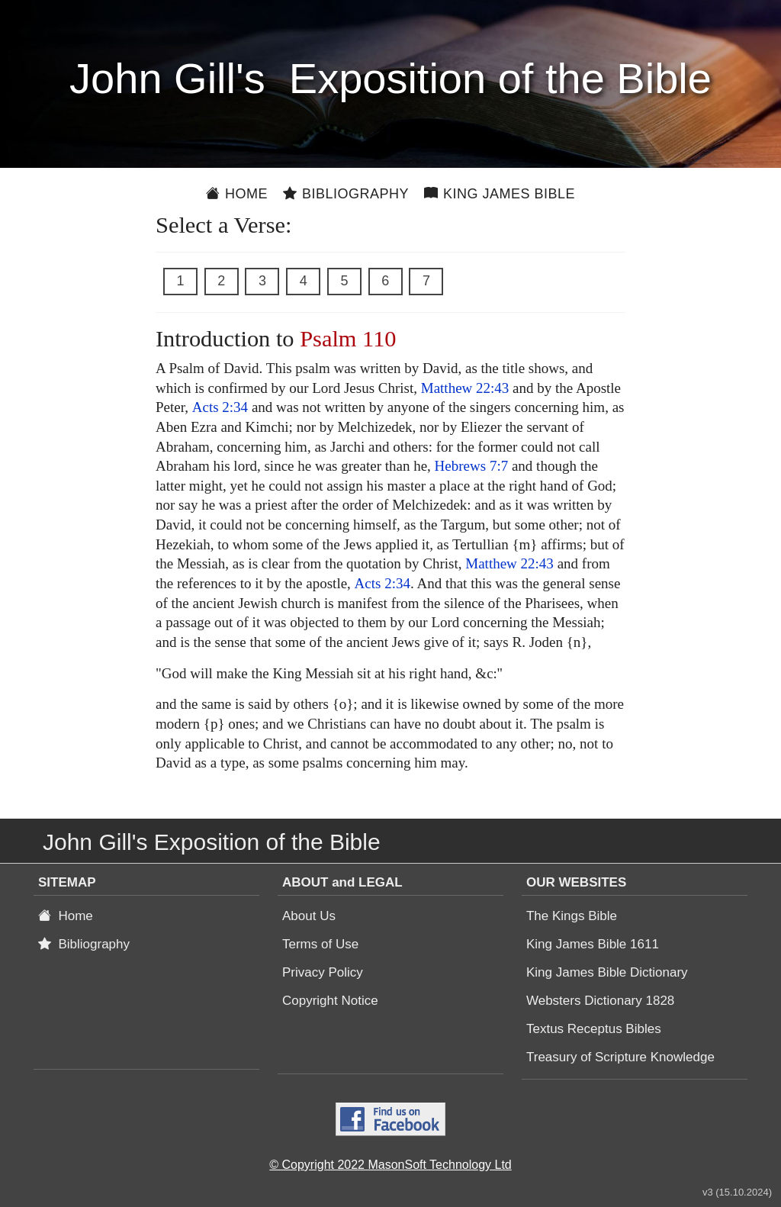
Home (237, 193)
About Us (309, 916)
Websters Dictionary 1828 (600, 1000)
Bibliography (346, 193)
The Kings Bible (571, 916)
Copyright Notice (330, 1000)
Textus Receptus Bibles (593, 1029)
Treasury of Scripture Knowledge (620, 1057)
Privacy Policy (322, 972)
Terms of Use (320, 944)
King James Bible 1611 (592, 944)
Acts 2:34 (220, 407)
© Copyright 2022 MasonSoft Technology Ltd (390, 1164)
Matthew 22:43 (465, 388)
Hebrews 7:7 (472, 466)
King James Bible (499, 193)
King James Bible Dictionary (607, 972)
